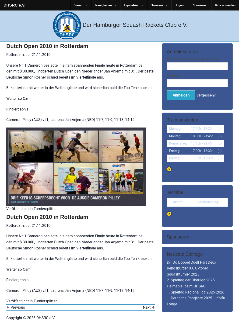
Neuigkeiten (103, 5)
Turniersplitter (45, 209)
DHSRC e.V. (14, 5)
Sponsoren (200, 5)
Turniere (157, 5)
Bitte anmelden (225, 5)
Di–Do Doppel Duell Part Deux (191, 262)
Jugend (180, 5)
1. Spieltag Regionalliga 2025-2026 (195, 292)
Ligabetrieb (131, 5)
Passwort (174, 76)
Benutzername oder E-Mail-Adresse (193, 59)
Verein (78, 5)
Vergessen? (205, 95)
